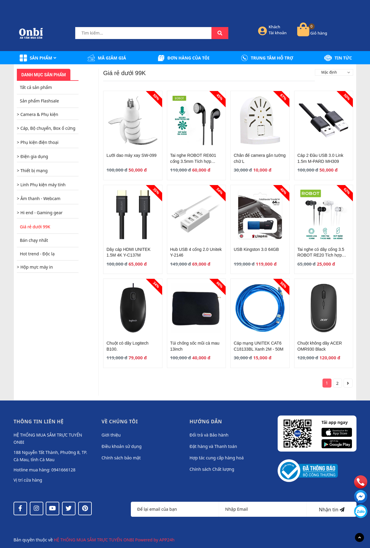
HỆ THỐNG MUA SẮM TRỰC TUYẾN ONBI (94, 540)
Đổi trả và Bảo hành (209, 435)
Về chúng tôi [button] (120, 421)
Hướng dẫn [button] (206, 421)
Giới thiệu (111, 435)
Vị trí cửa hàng (28, 480)
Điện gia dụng (34, 156)
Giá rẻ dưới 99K (35, 227)
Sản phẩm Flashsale (39, 101)
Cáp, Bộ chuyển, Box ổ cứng (48, 128)
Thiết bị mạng (34, 170)
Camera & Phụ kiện (39, 114)
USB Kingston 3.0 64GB (256, 249)
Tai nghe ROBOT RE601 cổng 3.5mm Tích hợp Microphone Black (193, 161)
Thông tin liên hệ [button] (39, 421)
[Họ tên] (175, 509)
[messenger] (360, 511)
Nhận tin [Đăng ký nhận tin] (331, 509)
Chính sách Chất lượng (212, 469)
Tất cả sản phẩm (36, 87)
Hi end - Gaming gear (41, 212)
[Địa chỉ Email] (263, 509)
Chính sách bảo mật (121, 458)
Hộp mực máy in (36, 267)
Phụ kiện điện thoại (39, 142)
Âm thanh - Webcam (40, 198)
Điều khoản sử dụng (122, 446)
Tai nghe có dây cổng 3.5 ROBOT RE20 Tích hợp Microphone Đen (321, 255)
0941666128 (63, 470)
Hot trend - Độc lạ (37, 254)
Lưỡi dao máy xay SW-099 (131, 155)
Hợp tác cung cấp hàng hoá (217, 458)
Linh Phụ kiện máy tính (43, 184)
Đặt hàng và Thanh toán (213, 446)
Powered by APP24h (154, 540)
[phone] (360, 481)
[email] (360, 496)
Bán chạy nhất (34, 240)
